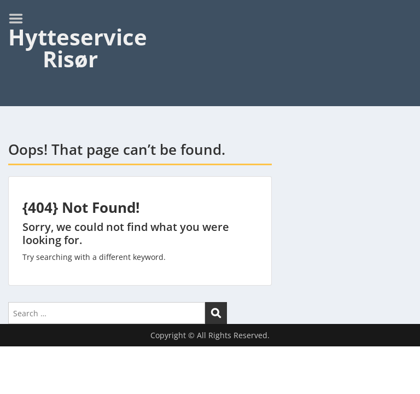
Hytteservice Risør (77, 48)
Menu (19, 18)
